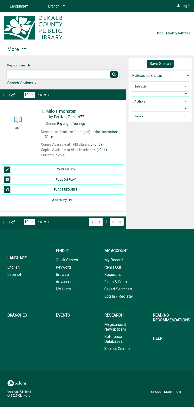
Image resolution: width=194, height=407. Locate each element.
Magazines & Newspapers (115, 327)
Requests (112, 274)
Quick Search (67, 260)
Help (157, 338)
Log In (186, 6)
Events (127, 48)
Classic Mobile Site (166, 392)
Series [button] (138, 116)
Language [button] (16, 258)
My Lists (63, 289)
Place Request (41, 189)
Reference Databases (113, 339)
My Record (113, 260)
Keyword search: (19, 65)
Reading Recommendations (171, 317)
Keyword (63, 267)
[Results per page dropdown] (29, 95)
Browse (62, 274)
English (13, 267)
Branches (95, 48)
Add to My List (62, 199)
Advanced (64, 281)
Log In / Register (118, 296)
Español (14, 274)
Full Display (40, 179)
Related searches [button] (147, 75)
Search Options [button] (22, 83)
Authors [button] (140, 101)
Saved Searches (118, 289)
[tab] (160, 75)
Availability (39, 170)
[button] (160, 93)
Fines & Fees (115, 281)
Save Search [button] (160, 63)
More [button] (158, 49)
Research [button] (113, 315)
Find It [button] (16, 48)
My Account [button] (55, 48)
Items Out (112, 267)
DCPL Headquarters (173, 33)
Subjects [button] (140, 86)
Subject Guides (117, 348)
